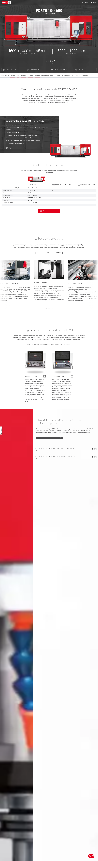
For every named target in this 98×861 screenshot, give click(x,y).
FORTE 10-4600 (4, 75)
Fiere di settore (75, 75)
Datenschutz (1, 430)
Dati (18, 75)
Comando (30, 75)
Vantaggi (12, 75)
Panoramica (84, 75)
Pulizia (58, 75)
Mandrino (37, 75)
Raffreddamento (65, 75)
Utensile (52, 75)
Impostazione (45, 75)
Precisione (23, 75)
